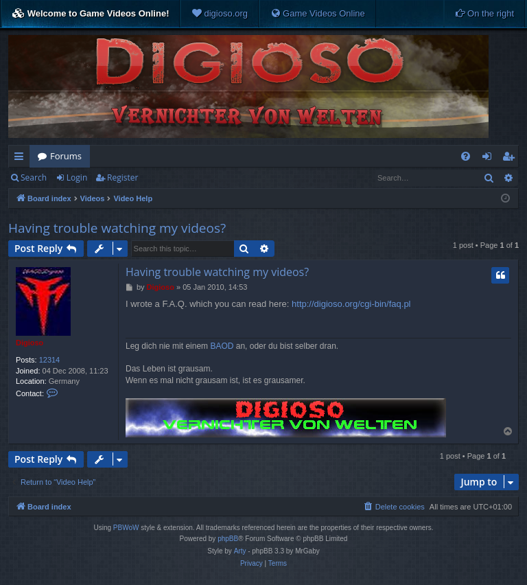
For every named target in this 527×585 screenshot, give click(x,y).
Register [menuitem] (511, 159)
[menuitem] (219, 13)
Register (122, 177)
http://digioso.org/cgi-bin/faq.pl (351, 304)
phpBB (228, 538)
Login (77, 177)
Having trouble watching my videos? (117, 228)
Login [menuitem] (489, 159)
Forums (66, 156)
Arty (240, 551)
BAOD (221, 346)
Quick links (22, 159)
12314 (49, 360)
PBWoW (126, 527)
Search (34, 177)
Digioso (29, 343)
